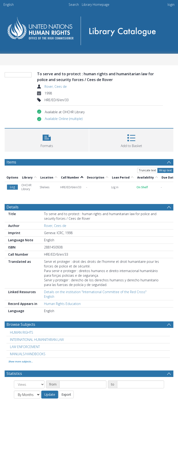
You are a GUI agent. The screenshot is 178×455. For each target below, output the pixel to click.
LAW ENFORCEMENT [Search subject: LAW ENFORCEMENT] (25, 347)
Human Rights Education (62, 303)
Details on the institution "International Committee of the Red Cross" (95, 292)
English (8, 4)
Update (49, 394)
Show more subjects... (20, 361)
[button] (64, 118)
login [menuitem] (171, 4)
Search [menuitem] (74, 4)
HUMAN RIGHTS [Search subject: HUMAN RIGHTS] (21, 332)
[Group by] (29, 384)
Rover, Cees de (55, 86)
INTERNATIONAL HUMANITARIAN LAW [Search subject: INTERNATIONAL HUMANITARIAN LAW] (37, 339)
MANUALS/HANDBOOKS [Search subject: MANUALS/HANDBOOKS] (27, 354)
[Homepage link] (89, 29)
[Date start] (82, 384)
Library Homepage (95, 4)
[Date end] (140, 384)
